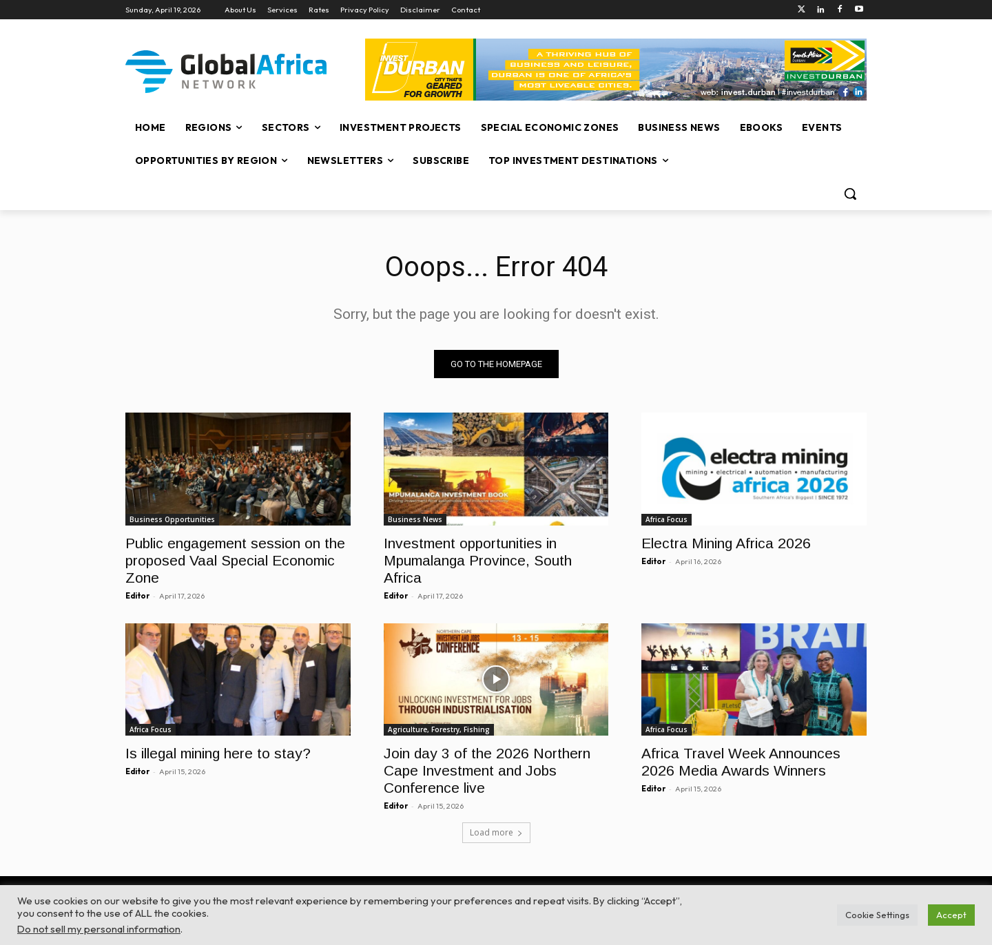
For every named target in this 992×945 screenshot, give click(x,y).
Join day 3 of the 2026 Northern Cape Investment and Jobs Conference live (487, 770)
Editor (137, 595)
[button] (850, 193)
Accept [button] (951, 914)
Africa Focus (666, 518)
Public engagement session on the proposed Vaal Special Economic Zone (235, 559)
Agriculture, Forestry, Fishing (439, 729)
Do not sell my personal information (98, 928)
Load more (496, 832)
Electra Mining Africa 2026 (726, 542)
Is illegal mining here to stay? (218, 753)
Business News (415, 518)
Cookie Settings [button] (877, 914)
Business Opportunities (172, 518)
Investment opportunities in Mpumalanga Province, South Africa (478, 559)
